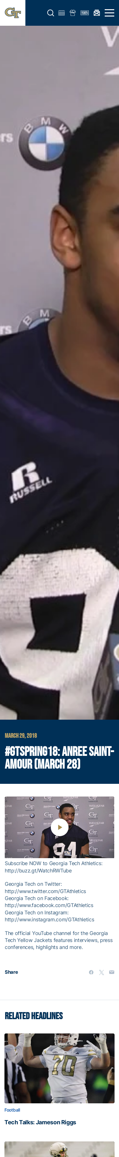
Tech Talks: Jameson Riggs (40, 1122)
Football (12, 1110)
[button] (50, 13)
